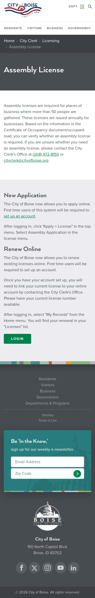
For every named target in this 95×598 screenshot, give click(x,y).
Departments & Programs (47, 403)
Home (9, 40)
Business (55, 28)
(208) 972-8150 (46, 154)
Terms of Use (48, 420)
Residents (13, 28)
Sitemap (47, 415)
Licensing (50, 40)
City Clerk (28, 40)
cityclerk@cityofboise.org (26, 160)
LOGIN (17, 339)
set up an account (19, 216)
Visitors (34, 28)
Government (79, 28)
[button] (77, 474)
